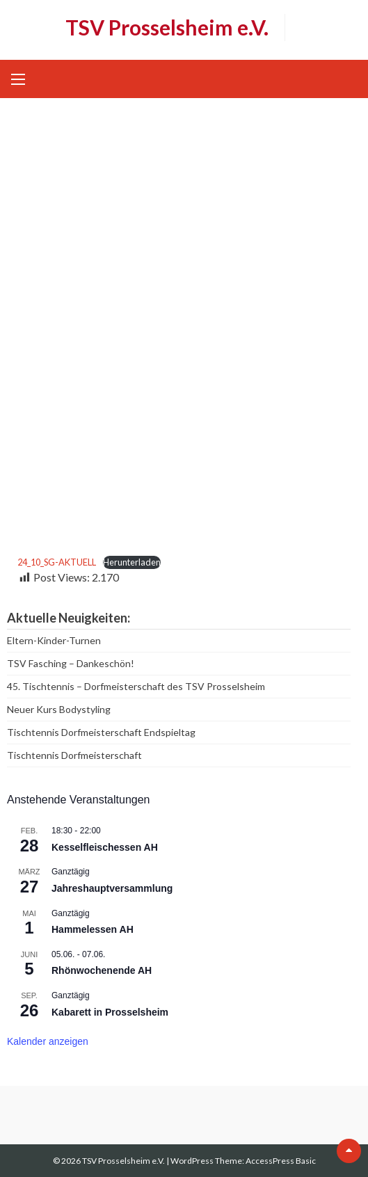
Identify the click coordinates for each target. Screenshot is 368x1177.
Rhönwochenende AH (101, 970)
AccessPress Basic (281, 1160)
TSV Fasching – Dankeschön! (70, 663)
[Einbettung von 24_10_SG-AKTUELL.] (189, 334)
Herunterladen (132, 562)
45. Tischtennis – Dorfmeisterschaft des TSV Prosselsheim (136, 686)
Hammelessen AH (92, 929)
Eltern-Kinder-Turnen (54, 640)
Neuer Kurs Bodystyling (59, 709)
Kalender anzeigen (47, 1041)
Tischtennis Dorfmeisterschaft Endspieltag (101, 732)
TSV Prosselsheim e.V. (167, 27)
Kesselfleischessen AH (104, 847)
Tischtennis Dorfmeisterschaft (74, 755)
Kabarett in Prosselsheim (109, 1012)
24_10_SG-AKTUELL (56, 562)
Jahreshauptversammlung (112, 888)
